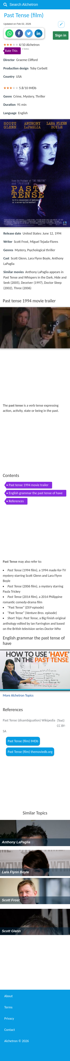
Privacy (9, 1018)
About (8, 996)
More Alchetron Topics (18, 695)
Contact (9, 1030)
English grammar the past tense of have (36, 493)
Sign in (60, 35)
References (16, 501)
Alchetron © (16, 1041)
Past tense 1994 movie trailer (28, 485)
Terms (8, 1007)
